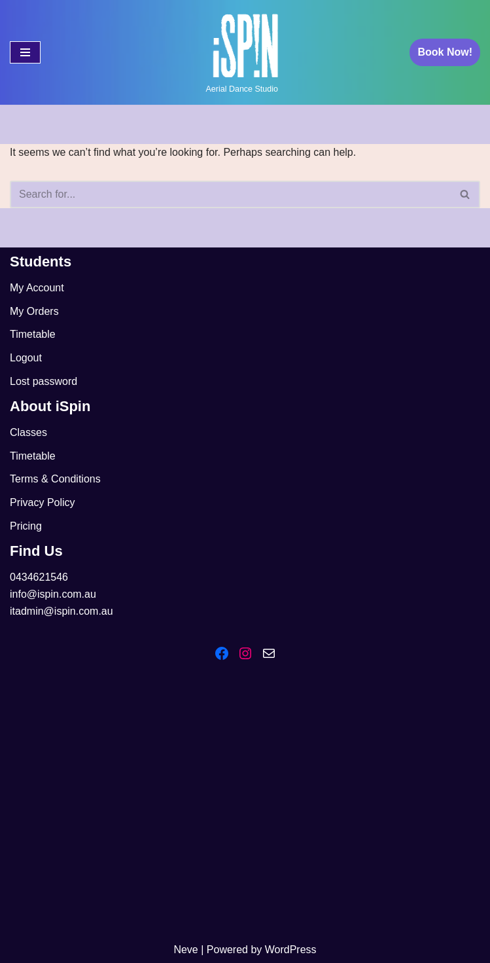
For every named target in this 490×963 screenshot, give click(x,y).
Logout (26, 357)
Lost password (43, 381)
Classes (28, 432)
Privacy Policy (42, 502)
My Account (37, 287)
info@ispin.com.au (53, 594)
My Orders (34, 311)
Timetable (33, 334)
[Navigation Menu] (25, 52)
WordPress (291, 949)
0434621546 (39, 577)
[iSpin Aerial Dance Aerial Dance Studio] (245, 52)
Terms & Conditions (55, 478)
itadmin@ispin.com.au (61, 611)
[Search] (230, 194)
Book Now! (444, 52)
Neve (185, 949)
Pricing (26, 526)
